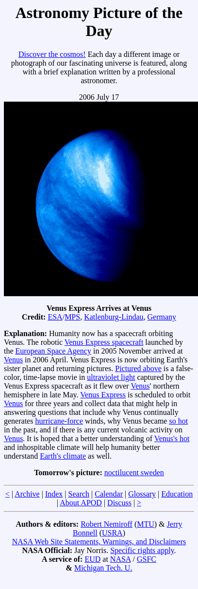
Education (177, 494)
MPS (72, 317)
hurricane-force (59, 421)
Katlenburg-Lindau (113, 317)
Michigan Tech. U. (103, 568)
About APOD (81, 503)
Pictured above (138, 368)
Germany (162, 317)
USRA (112, 533)
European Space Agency (53, 351)
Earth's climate (63, 456)
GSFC (146, 559)
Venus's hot (172, 438)
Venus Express (103, 395)
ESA (55, 317)
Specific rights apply (142, 550)
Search (79, 494)
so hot (178, 421)
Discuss (119, 503)
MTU (145, 524)
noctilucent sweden (134, 472)
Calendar (109, 494)
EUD (92, 559)
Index (54, 494)
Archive (27, 494)
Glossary (142, 494)
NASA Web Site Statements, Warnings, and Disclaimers (99, 541)
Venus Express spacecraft (104, 342)
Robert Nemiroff (106, 524)
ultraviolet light (111, 377)
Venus (13, 360)
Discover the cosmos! (52, 54)
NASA (120, 559)
